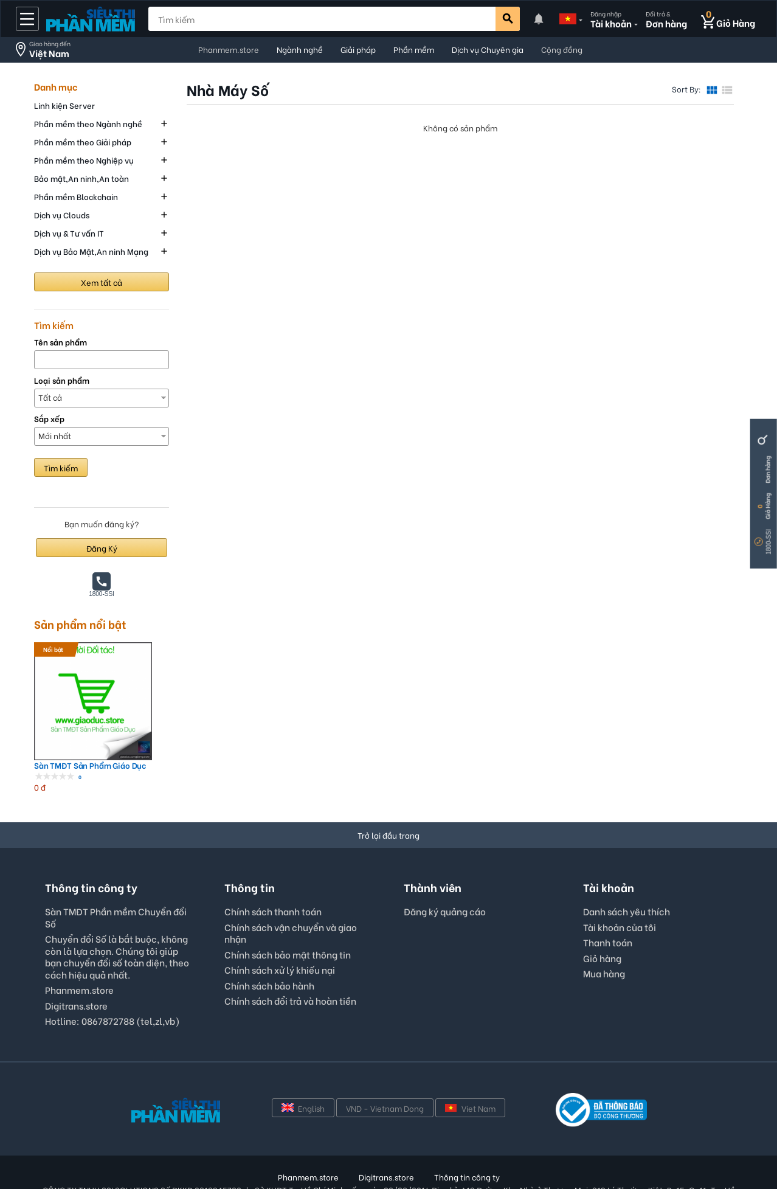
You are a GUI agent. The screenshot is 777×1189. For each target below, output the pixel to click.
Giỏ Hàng (767, 506)
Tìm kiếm (61, 467)
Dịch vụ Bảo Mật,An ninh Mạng (91, 251)
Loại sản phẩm (61, 380)
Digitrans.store (76, 972)
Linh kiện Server (64, 105)
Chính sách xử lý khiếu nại (279, 936)
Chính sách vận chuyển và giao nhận (290, 900)
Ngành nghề (300, 49)
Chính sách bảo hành (269, 952)
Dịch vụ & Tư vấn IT (69, 232)
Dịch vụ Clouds (61, 214)
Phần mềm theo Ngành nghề (88, 123)
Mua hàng (604, 940)
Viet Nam (470, 1075)
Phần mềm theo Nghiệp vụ (84, 159)
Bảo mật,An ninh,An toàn (81, 178)
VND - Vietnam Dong (385, 1075)
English (303, 1075)
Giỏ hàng (602, 925)
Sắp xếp (49, 419)
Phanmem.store (228, 49)
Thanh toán (607, 909)
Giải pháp (358, 49)
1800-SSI (768, 542)
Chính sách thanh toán (273, 878)
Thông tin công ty (467, 1143)
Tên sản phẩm (60, 342)
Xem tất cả (101, 282)
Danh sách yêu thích (626, 878)
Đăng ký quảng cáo (445, 879)
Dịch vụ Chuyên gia (487, 49)
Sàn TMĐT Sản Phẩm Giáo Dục (77, 732)
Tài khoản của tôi (619, 894)
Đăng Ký (101, 547)
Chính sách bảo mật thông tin (287, 921)
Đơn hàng (767, 470)
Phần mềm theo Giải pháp (82, 141)
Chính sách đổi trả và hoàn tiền (290, 967)
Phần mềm (413, 49)
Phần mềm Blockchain (76, 196)
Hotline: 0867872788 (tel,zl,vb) (112, 987)
